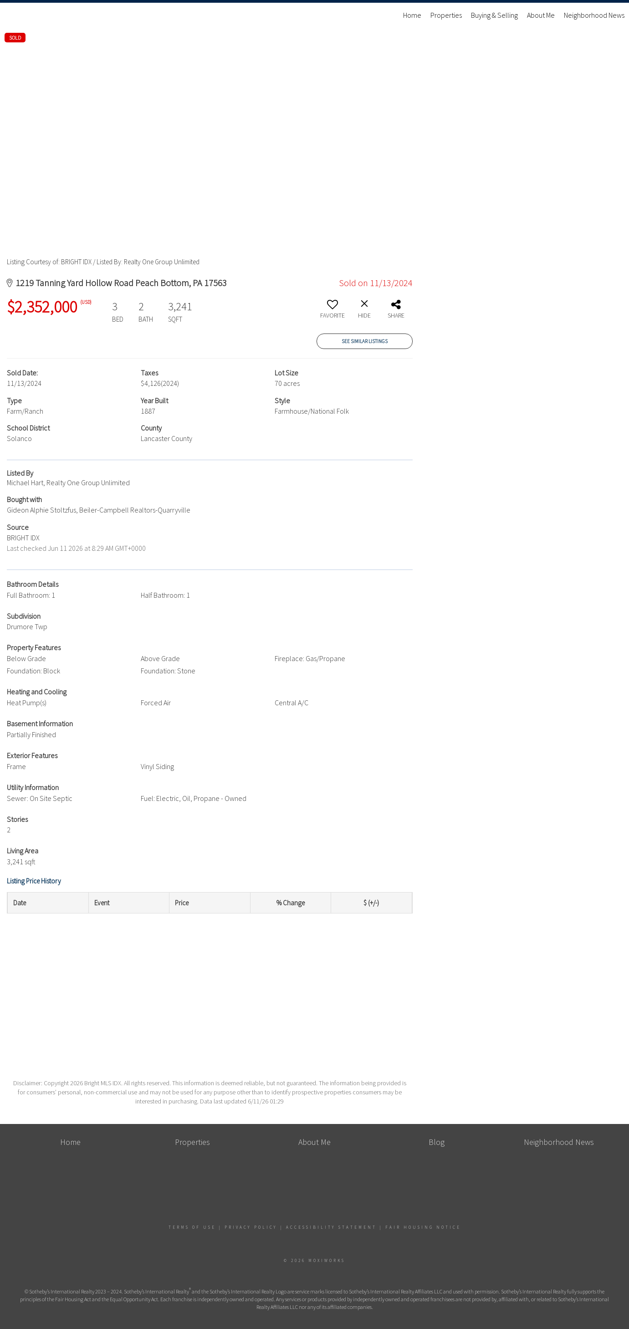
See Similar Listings (365, 341)
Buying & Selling (494, 15)
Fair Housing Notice (423, 1227)
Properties (446, 15)
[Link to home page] (11, 15)
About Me (541, 15)
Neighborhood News (594, 15)
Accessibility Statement (331, 1227)
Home (412, 15)
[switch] (332, 312)
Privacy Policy (251, 1227)
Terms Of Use (192, 1227)
